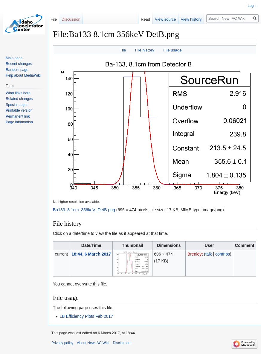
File (123, 50)
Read (145, 19)
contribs (222, 254)
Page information (19, 122)
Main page (14, 58)
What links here (18, 93)
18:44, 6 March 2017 (91, 254)
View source (165, 19)
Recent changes (19, 64)
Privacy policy (62, 343)
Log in (252, 6)
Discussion (71, 19)
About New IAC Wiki (93, 343)
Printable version (19, 110)
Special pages (17, 105)
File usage (172, 50)
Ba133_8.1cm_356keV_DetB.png (84, 209)
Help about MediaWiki (23, 75)
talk (208, 254)
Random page (17, 70)
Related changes (19, 99)
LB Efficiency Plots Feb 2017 (86, 316)
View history (191, 19)
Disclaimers (122, 343)
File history (144, 50)
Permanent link (18, 116)
